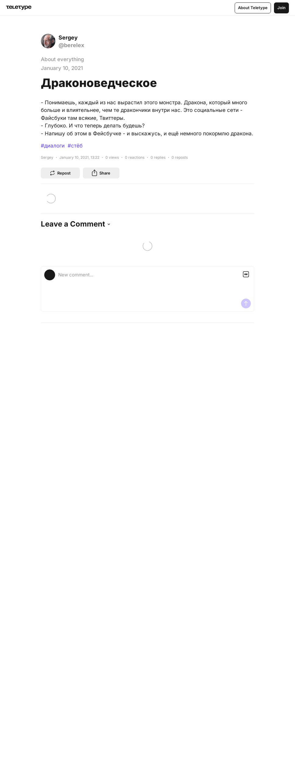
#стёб (75, 146)
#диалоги (53, 146)
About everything (62, 59)
